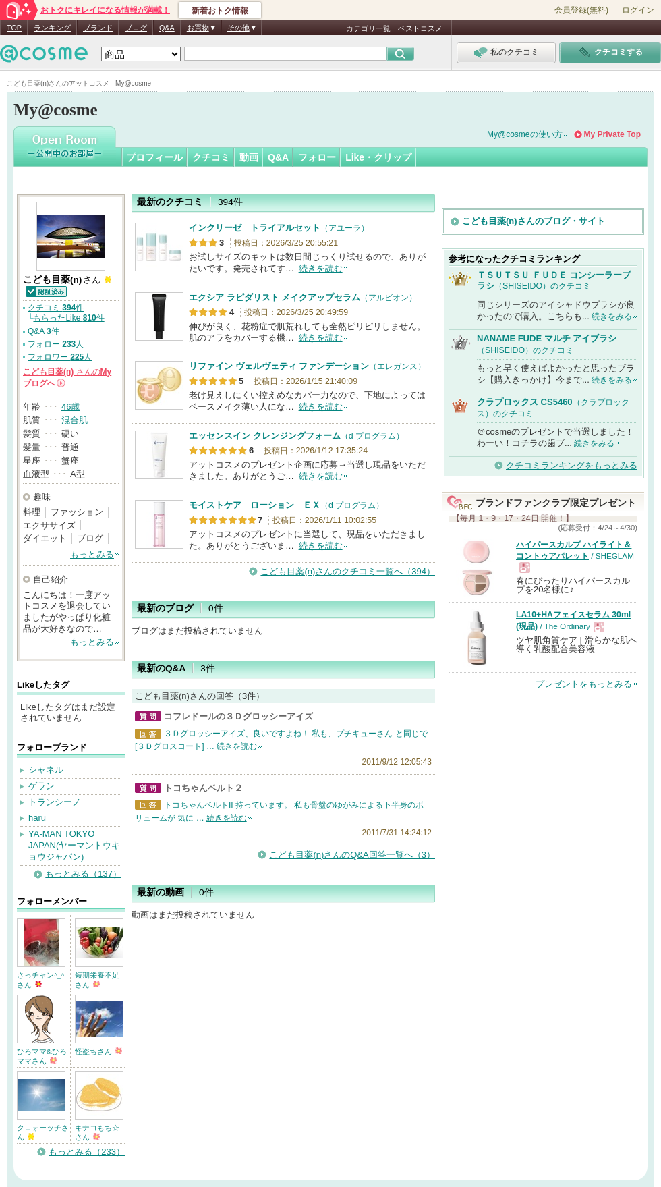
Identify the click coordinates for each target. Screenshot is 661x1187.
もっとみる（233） (87, 1152)
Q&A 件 (43, 331)
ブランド (98, 28)
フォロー (317, 157)
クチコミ (211, 157)
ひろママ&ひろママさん (42, 1056)
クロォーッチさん (43, 1132)
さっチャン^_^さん (41, 980)
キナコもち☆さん (97, 1132)
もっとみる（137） (83, 873)
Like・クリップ (378, 157)
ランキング (52, 28)
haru (37, 817)
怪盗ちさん (98, 1051)
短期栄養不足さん (97, 980)
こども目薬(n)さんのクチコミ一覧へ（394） (347, 571)
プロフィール (154, 157)
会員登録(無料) (581, 10)
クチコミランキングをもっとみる (571, 465)
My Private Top (612, 134)
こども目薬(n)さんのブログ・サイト (533, 221)
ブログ (136, 28)
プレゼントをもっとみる (584, 684)
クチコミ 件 (56, 307)
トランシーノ (54, 802)
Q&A (167, 28)
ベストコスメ (420, 28)
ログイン (638, 10)
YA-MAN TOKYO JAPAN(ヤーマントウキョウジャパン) (74, 845)
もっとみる (92, 554)
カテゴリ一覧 (368, 28)
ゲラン (41, 786)
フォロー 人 (56, 344)
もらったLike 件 (68, 318)
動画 (248, 157)
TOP (14, 28)
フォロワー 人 (60, 357)
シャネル (45, 770)
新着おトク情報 (220, 11)
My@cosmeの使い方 (525, 134)
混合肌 (74, 420)
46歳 (70, 407)
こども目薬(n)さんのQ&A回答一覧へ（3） (352, 855)
